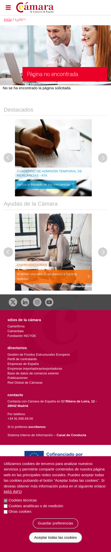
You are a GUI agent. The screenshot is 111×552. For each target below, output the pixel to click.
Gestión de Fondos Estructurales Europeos (38, 354)
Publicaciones (17, 378)
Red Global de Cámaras (25, 382)
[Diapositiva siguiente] (103, 158)
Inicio (8, 20)
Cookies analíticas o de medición (35, 506)
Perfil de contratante (22, 359)
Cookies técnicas (22, 500)
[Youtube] (49, 302)
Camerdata (15, 331)
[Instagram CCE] (37, 302)
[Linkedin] (25, 302)
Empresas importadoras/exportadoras (34, 368)
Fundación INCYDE (21, 336)
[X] (13, 302)
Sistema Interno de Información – (46, 435)
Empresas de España (23, 364)
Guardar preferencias (55, 523)
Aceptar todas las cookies (55, 537)
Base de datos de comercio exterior (33, 373)
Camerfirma (15, 326)
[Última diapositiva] (8, 158)
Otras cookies (19, 511)
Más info (13, 491)
